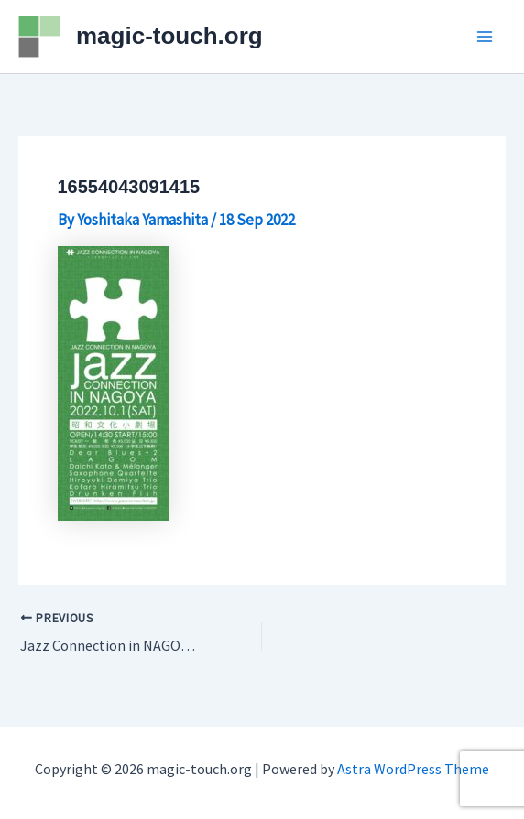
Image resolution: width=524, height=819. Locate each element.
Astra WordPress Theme (413, 769)
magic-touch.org (169, 35)
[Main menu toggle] (485, 37)
